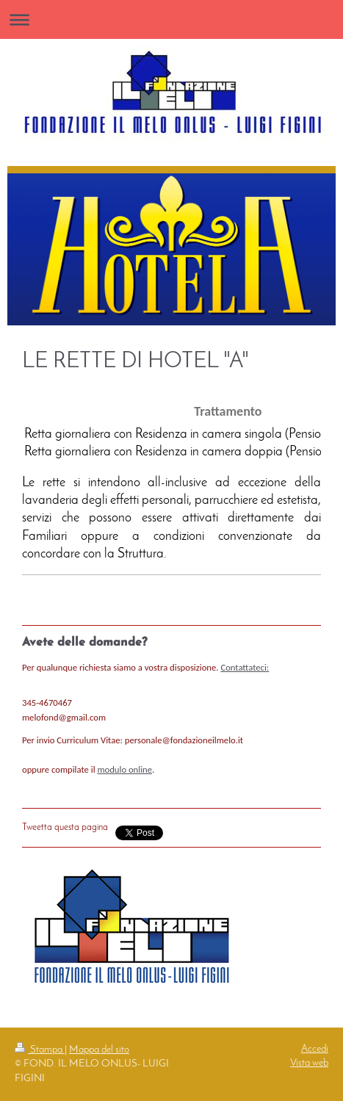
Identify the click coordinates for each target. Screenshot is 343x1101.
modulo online (124, 769)
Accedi (314, 1049)
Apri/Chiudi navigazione (171, 19)
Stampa (40, 1049)
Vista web (309, 1063)
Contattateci (243, 667)
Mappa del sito (99, 1049)
